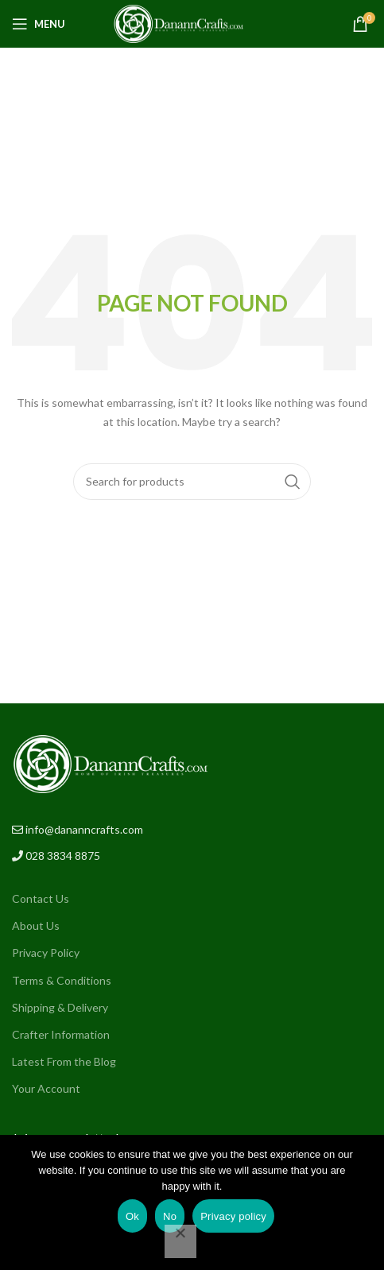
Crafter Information (61, 1034)
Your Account (46, 1088)
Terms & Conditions (61, 980)
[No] (180, 1241)
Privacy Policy (46, 952)
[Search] (192, 481)
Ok (132, 1216)
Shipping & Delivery (60, 1007)
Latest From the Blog (64, 1061)
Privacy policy (233, 1216)
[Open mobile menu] (38, 24)
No (169, 1216)
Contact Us (40, 898)
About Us (36, 925)
